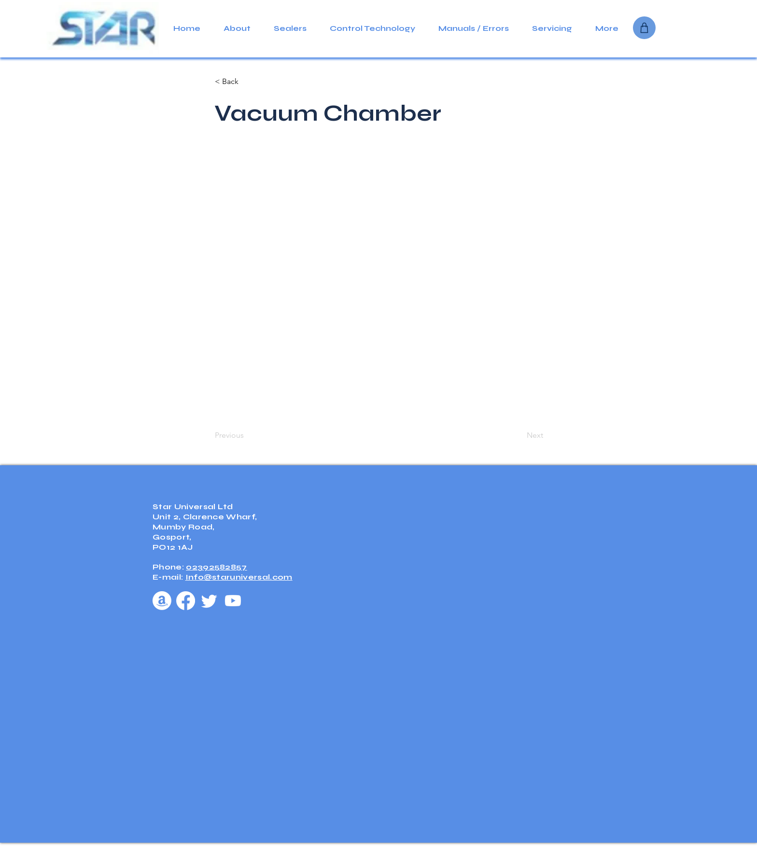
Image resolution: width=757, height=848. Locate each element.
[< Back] (247, 81)
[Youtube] (233, 600)
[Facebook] (185, 600)
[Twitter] (209, 600)
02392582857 (216, 566)
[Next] (519, 435)
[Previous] (247, 435)
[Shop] (644, 27)
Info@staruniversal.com (239, 577)
